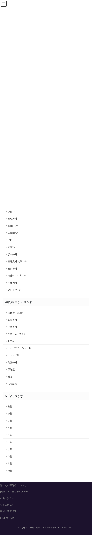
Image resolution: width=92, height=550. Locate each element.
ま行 (10, 449)
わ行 (10, 470)
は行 (10, 442)
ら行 (10, 463)
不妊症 (11, 369)
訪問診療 (12, 384)
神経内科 (12, 282)
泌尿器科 (12, 268)
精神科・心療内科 (17, 275)
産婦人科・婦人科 (17, 261)
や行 (10, 456)
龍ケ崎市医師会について (13, 485)
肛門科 (11, 341)
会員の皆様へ (7, 504)
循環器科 (12, 319)
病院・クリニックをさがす (14, 492)
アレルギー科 (15, 290)
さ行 (10, 420)
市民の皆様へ (7, 498)
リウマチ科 (13, 355)
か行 (10, 413)
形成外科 (12, 254)
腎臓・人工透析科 (17, 334)
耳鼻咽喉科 (13, 232)
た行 (10, 427)
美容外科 (12, 362)
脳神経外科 (13, 225)
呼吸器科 (12, 326)
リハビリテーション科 (19, 348)
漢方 (10, 376)
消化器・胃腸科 (16, 312)
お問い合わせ (7, 517)
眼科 (10, 240)
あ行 (10, 406)
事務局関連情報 (8, 511)
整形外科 (12, 218)
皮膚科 (11, 247)
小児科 (11, 211)
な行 (10, 435)
